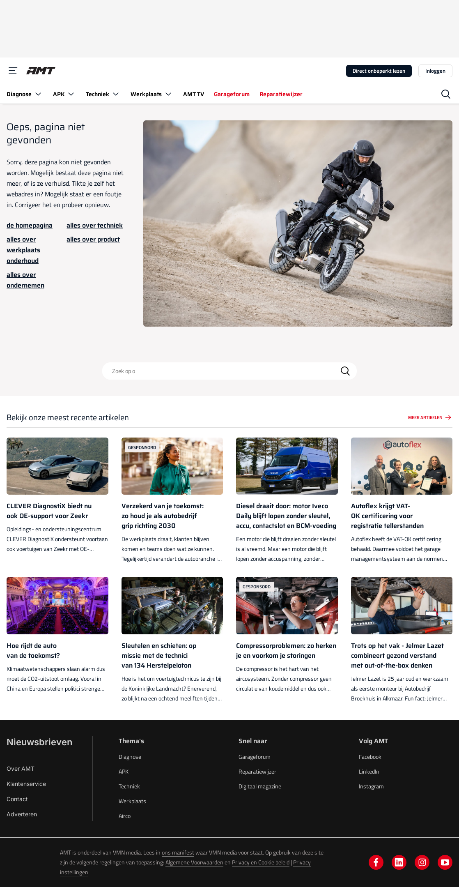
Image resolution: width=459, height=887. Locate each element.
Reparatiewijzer (257, 771)
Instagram (371, 786)
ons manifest (178, 852)
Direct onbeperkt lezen (379, 71)
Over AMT (20, 768)
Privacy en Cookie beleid (260, 862)
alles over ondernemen (25, 280)
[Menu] (13, 70)
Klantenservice (26, 783)
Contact (17, 798)
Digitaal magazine (260, 786)
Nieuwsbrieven (39, 742)
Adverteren (22, 814)
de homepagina (30, 225)
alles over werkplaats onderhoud (23, 250)
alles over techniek (95, 225)
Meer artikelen (430, 417)
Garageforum (255, 756)
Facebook (370, 756)
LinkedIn (369, 771)
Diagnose (130, 756)
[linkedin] (399, 862)
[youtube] (445, 862)
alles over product (93, 239)
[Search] (345, 371)
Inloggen (435, 71)
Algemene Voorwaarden (194, 862)
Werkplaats (132, 801)
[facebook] (376, 862)
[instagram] (422, 862)
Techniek (129, 786)
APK (124, 771)
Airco (125, 815)
